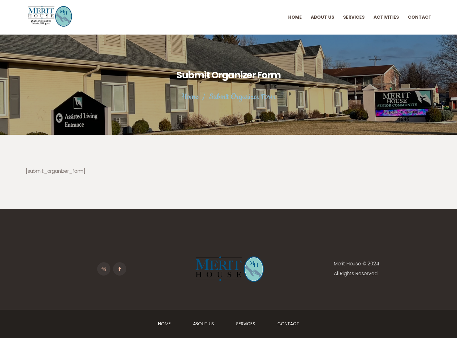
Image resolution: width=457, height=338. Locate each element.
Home (190, 97)
